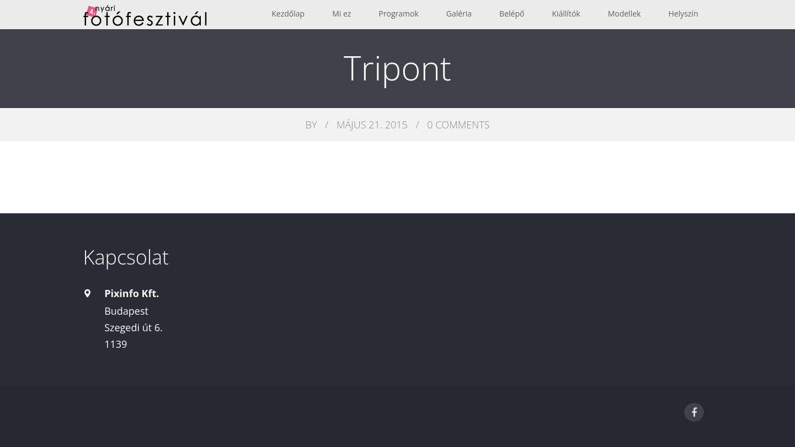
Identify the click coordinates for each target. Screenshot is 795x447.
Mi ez (341, 13)
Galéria (459, 13)
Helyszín (683, 13)
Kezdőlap (288, 13)
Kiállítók (566, 13)
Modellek (624, 13)
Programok (398, 13)
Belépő (511, 13)
